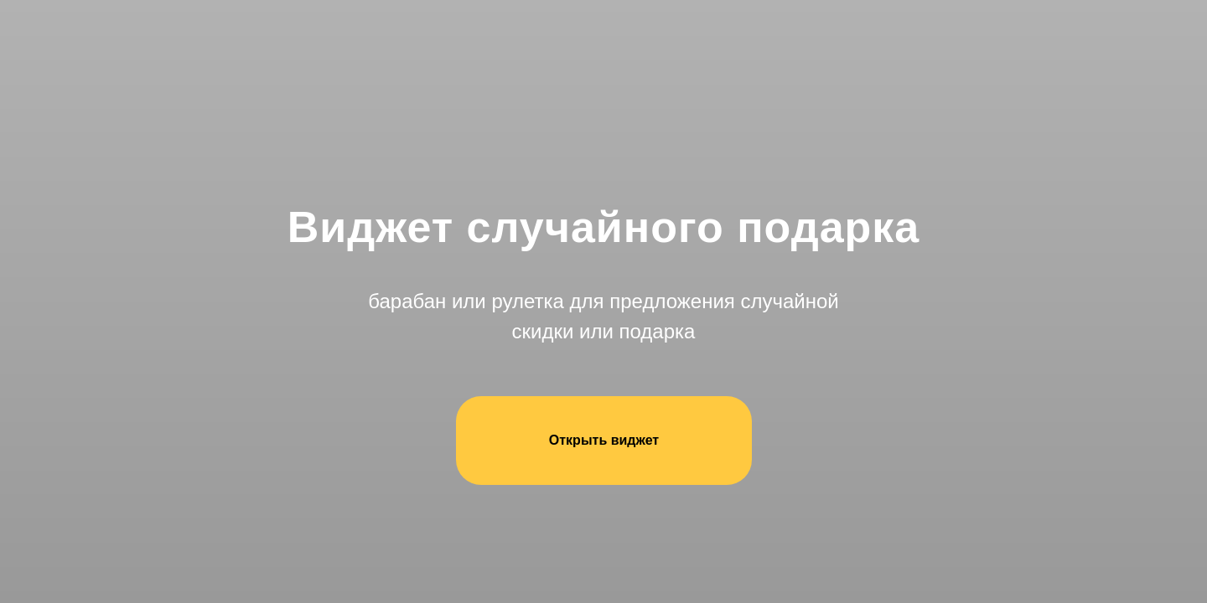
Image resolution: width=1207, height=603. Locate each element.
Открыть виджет (604, 440)
